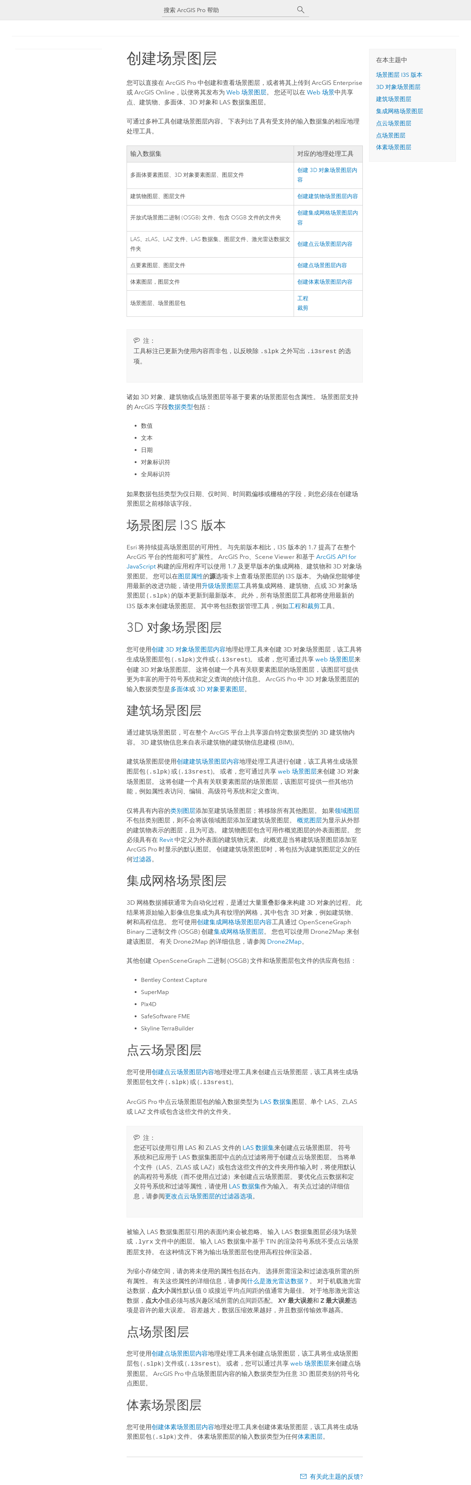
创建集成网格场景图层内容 (234, 919)
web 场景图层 (334, 657)
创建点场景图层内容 (322, 265)
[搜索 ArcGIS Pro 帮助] (228, 10)
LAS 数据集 (276, 1098)
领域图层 (347, 807)
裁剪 (302, 308)
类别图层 (182, 807)
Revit (166, 836)
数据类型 (180, 406)
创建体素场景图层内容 (325, 282)
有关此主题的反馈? (336, 1470)
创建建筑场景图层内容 (208, 759)
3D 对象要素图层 (220, 687)
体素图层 (309, 1431)
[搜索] (301, 10)
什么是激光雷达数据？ (278, 1276)
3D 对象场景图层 (398, 86)
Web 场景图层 (246, 92)
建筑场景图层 (393, 99)
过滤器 (142, 856)
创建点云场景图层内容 (325, 244)
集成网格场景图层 (239, 928)
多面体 (179, 687)
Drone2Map (284, 938)
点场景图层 (391, 135)
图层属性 (190, 575)
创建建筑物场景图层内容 (327, 196)
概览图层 (309, 817)
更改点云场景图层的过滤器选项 (208, 1192)
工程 (302, 298)
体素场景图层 (393, 147)
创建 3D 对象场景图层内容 (189, 648)
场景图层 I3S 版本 (399, 74)
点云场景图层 (393, 123)
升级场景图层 (220, 585)
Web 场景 (320, 92)
